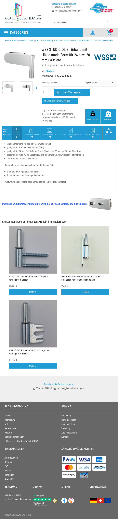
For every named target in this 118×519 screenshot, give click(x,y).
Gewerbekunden (68, 420)
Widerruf (8, 432)
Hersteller (9, 475)
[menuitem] (7, 40)
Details (32, 291)
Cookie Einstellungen (14, 436)
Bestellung (66, 415)
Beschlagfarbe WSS (49, 82)
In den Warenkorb (69, 92)
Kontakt (65, 436)
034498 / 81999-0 (63, 7)
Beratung (8, 462)
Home (7, 40)
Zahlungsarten (68, 424)
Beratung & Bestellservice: (64, 3)
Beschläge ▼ (33, 40)
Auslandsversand (69, 432)
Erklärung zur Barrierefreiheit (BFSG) (21, 441)
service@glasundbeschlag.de (68, 10)
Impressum (9, 420)
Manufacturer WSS (19, 40)
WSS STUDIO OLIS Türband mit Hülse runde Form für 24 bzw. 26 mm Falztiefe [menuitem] (84, 40)
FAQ (6, 466)
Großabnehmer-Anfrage (57, 100)
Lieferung (65, 428)
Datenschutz (10, 428)
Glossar (7, 470)
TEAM (7, 415)
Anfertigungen (11, 457)
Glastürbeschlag (47, 40)
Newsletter (9, 479)
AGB (6, 424)
